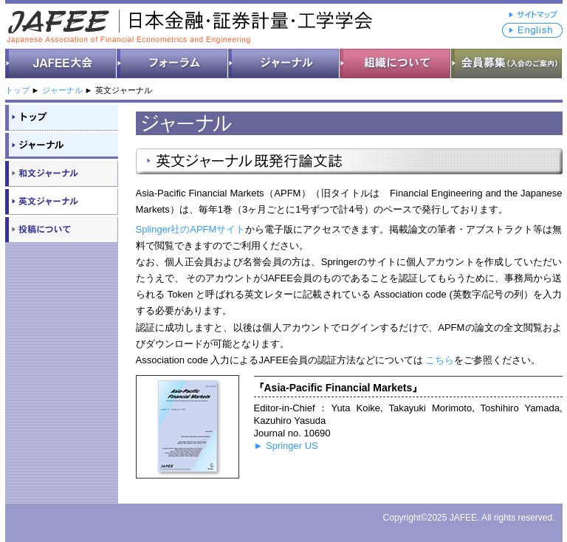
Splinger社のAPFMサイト (191, 229)
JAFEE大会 (61, 63)
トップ (17, 90)
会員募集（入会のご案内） (507, 63)
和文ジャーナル (61, 173)
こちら (439, 360)
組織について (395, 63)
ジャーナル (284, 63)
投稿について (61, 229)
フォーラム (172, 63)
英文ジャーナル (61, 201)
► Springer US (286, 445)
